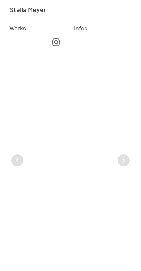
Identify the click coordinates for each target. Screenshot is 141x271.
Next (124, 160)
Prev (17, 160)
